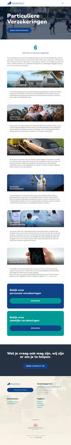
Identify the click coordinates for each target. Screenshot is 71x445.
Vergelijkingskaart (13, 402)
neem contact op (35, 366)
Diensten (40, 402)
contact (47, 276)
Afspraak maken (20, 390)
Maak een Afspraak (19, 30)
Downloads (40, 405)
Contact (39, 407)
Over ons (40, 403)
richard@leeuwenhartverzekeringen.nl (49, 387)
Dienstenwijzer (12, 403)
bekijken (35, 301)
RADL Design (38, 437)
